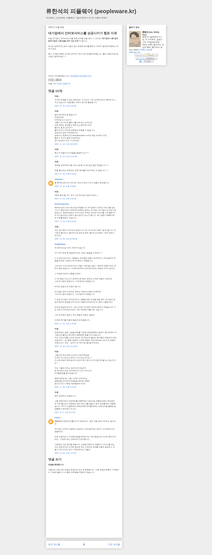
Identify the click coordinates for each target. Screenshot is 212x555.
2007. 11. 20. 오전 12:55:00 (66, 239)
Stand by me (134, 52)
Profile (142, 50)
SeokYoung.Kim (62, 204)
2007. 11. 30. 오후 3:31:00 (65, 387)
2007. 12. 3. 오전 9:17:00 (65, 412)
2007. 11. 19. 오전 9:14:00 (65, 221)
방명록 (149, 50)
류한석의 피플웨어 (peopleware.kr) (91, 11)
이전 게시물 (114, 544)
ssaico (57, 418)
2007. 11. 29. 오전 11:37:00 (66, 346)
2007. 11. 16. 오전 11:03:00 (66, 156)
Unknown (59, 179)
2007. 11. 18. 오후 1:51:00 (65, 199)
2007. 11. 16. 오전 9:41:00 (65, 106)
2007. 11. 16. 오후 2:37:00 (65, 174)
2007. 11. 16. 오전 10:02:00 (66, 144)
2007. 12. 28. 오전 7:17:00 (65, 453)
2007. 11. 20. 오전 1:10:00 (65, 324)
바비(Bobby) (60, 244)
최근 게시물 (54, 544)
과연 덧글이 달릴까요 (61, 84)
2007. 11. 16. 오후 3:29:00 (65, 186)
